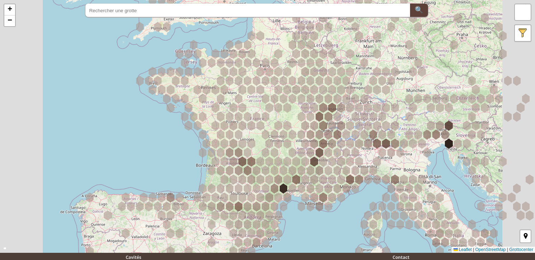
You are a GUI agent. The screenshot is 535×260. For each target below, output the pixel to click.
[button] (9, 9)
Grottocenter (521, 249)
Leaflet (462, 249)
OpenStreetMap (490, 249)
